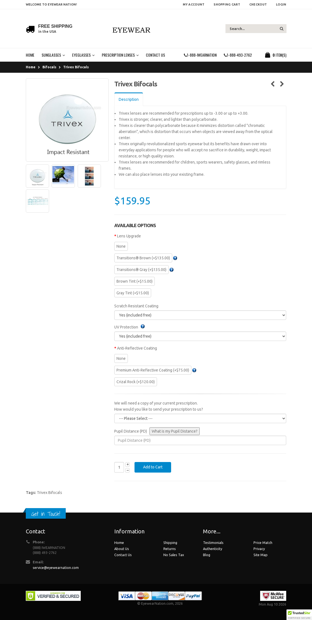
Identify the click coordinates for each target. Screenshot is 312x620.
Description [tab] (129, 99)
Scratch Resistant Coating (136, 306)
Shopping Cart (227, 4)
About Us (121, 549)
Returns (169, 549)
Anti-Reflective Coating (137, 348)
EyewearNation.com (157, 603)
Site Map (260, 555)
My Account (194, 4)
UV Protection (126, 327)
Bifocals (49, 67)
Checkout (258, 4)
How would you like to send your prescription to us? (158, 409)
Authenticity (212, 549)
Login (281, 4)
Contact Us (123, 555)
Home (30, 67)
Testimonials (213, 542)
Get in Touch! (45, 513)
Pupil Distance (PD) (130, 431)
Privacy (259, 549)
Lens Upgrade (129, 236)
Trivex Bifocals (76, 67)
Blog (206, 555)
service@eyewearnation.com (56, 567)
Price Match (262, 542)
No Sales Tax (173, 555)
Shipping (170, 542)
